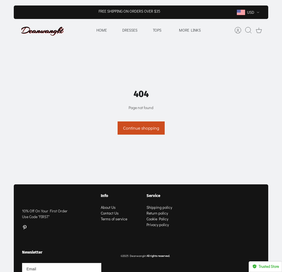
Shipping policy (159, 207)
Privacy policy (158, 224)
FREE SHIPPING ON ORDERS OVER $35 (129, 11)
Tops (157, 30)
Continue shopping (141, 128)
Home (101, 30)
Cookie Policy (157, 218)
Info (104, 195)
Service (153, 195)
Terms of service (114, 218)
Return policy (157, 213)
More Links (190, 30)
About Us (108, 207)
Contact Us (110, 213)
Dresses (129, 30)
